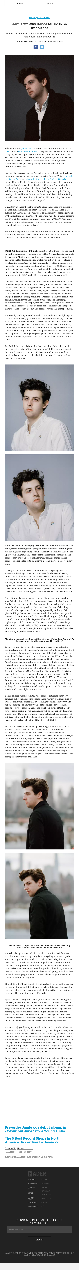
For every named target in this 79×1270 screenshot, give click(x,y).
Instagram (45, 1191)
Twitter (44, 1179)
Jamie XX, (21, 1157)
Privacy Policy (31, 1193)
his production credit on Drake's (42, 179)
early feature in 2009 (28, 151)
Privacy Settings (57, 1253)
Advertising (33, 1183)
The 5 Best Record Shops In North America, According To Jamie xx (32, 1139)
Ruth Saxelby (25, 41)
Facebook (45, 1183)
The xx (8, 151)
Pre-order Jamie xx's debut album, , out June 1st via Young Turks (35, 1128)
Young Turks (47, 1157)
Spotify (44, 1202)
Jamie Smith (27, 148)
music (32, 17)
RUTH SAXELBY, (33, 1157)
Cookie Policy (31, 1198)
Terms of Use (31, 1188)
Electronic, (11, 1157)
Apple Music (45, 1194)
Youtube (44, 1187)
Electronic (43, 17)
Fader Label (33, 1202)
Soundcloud (46, 1198)
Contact (31, 1179)
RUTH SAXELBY (25, 1151)
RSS (42, 1206)
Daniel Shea (47, 41)
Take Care (63, 179)
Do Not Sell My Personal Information (49, 1254)
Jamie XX (10, 1151)
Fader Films (33, 1206)
